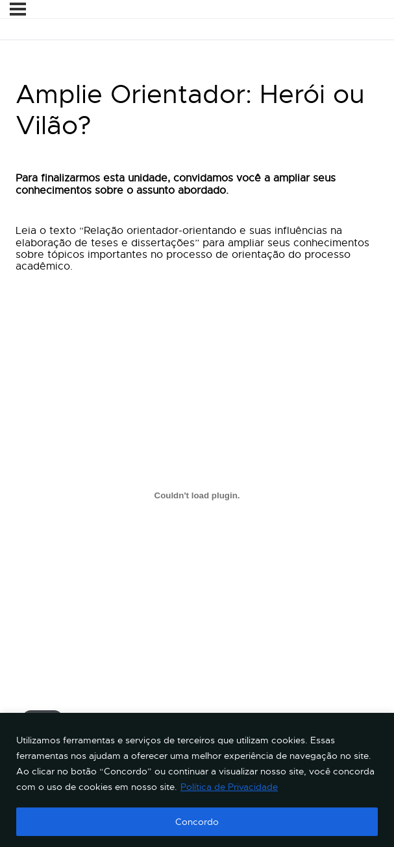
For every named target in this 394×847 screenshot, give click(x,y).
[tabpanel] (197, 469)
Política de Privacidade (229, 787)
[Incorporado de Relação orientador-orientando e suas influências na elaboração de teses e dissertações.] (197, 495)
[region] (197, 780)
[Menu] (18, 9)
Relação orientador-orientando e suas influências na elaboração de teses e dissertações (192, 705)
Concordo (197, 822)
